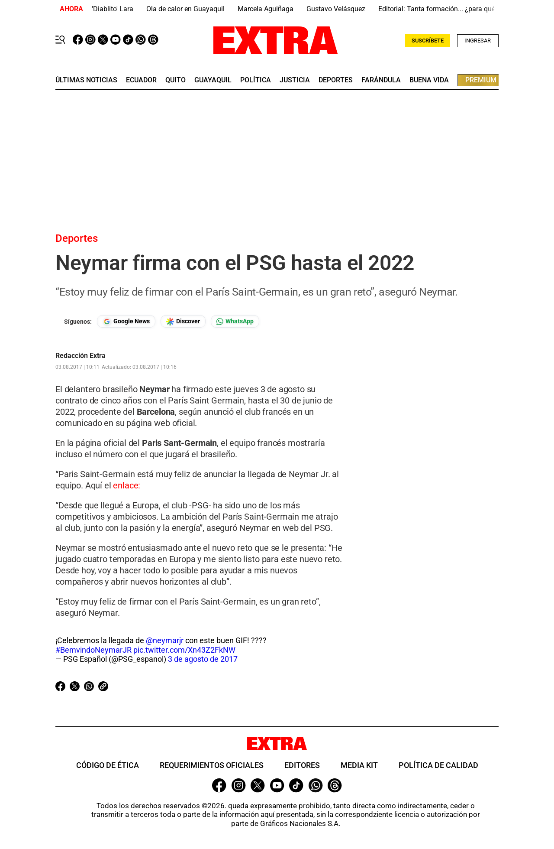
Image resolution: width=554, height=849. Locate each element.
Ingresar (477, 40)
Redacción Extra (80, 355)
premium (480, 80)
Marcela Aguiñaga (265, 9)
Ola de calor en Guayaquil (185, 9)
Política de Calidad (438, 765)
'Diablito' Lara (112, 9)
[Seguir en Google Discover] (183, 321)
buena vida (429, 80)
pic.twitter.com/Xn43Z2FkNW (184, 649)
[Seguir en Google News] (126, 321)
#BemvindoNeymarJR (93, 649)
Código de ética (107, 765)
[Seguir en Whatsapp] (235, 321)
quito (175, 80)
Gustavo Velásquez (335, 9)
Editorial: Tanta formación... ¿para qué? (438, 9)
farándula (381, 80)
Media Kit (359, 765)
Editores (302, 765)
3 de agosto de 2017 (203, 659)
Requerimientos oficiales (212, 765)
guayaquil (213, 80)
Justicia (295, 80)
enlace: (126, 485)
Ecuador (141, 80)
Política (255, 80)
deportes (336, 80)
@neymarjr (165, 640)
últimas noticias (86, 80)
